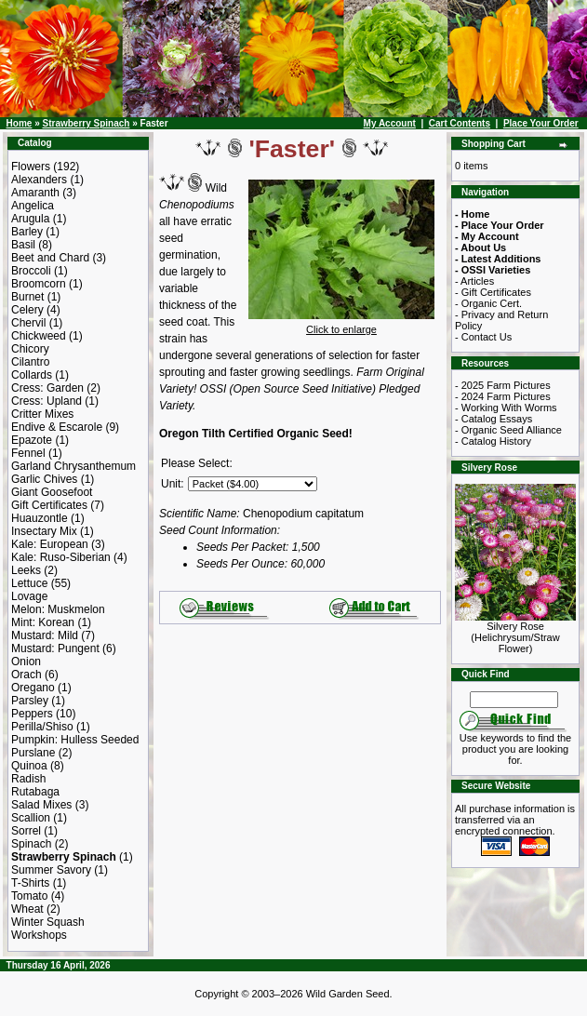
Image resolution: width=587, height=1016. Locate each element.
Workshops (39, 935)
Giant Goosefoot (51, 492)
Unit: (172, 483)
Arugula (30, 218)
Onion (26, 661)
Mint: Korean (42, 622)
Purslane (33, 752)
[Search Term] (514, 699)
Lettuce (29, 583)
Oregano (33, 687)
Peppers (32, 713)
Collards (31, 374)
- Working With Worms (506, 407)
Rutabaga (35, 791)
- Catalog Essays (493, 418)
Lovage (29, 596)
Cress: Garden (47, 387)
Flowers (30, 166)
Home (20, 123)
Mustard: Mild (44, 635)
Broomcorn (38, 283)
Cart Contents (459, 123)
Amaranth (35, 192)
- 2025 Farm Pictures (503, 385)
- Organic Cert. (488, 303)
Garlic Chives (44, 479)
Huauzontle (39, 518)
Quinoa (29, 765)
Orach (26, 674)
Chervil (28, 322)
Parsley (29, 700)
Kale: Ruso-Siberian (61, 557)
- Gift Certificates (493, 292)
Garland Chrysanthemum (73, 466)
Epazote (31, 440)
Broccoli (31, 270)
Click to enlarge (341, 324)
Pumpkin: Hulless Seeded (75, 739)
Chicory (30, 348)
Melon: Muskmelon (58, 609)
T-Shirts (30, 882)
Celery (27, 309)
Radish (28, 778)
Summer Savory (51, 869)
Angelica (32, 205)
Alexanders (39, 179)
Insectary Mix (44, 531)
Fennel (28, 453)
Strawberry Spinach (85, 123)
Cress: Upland (46, 401)
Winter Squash (48, 922)
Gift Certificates (49, 505)
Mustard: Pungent (55, 648)
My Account (390, 123)
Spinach (31, 843)
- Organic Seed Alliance (508, 429)
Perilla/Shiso (42, 726)
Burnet (27, 296)
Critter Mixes (42, 414)
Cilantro (30, 361)
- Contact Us (483, 336)
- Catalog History (493, 441)
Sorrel (26, 830)
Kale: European (49, 544)
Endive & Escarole (56, 427)
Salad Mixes (41, 804)
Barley (27, 231)
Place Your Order (541, 123)
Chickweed (38, 335)
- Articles (474, 281)
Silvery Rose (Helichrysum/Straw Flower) (515, 632)
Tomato (29, 895)
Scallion (30, 817)
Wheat (27, 909)
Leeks (26, 570)
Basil (23, 244)
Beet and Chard (50, 257)
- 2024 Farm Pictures (503, 396)
